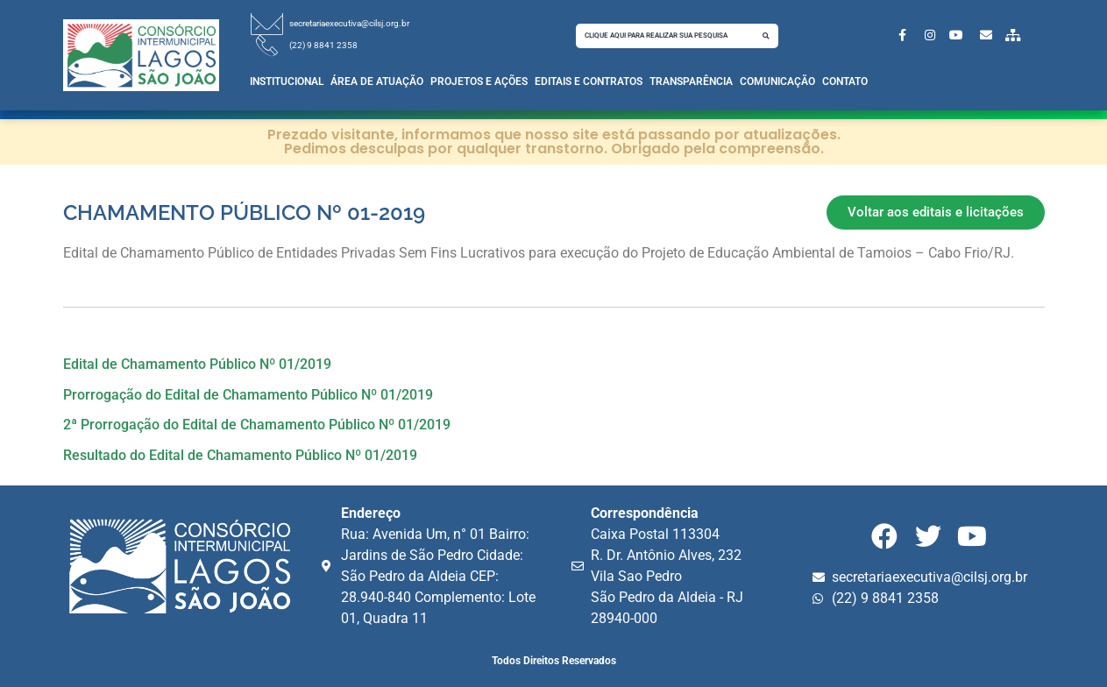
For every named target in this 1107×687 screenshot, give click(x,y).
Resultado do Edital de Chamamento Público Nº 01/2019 (240, 455)
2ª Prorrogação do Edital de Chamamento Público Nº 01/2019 (257, 424)
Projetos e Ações (479, 81)
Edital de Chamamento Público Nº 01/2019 (197, 364)
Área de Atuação (376, 81)
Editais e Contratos (588, 81)
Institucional (286, 81)
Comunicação (777, 81)
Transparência (691, 81)
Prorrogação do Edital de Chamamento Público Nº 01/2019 (248, 394)
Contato (845, 81)
